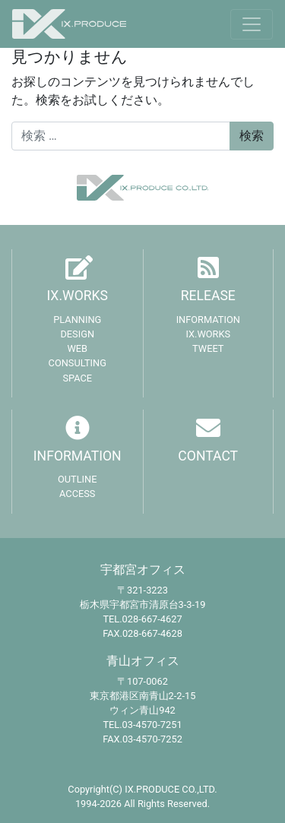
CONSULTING (77, 363)
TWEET (207, 348)
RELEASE (208, 295)
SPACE (77, 378)
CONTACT (208, 456)
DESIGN (77, 334)
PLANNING (77, 319)
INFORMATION (208, 319)
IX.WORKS (77, 295)
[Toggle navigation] (251, 24)
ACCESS (77, 493)
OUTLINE (77, 479)
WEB (77, 348)
